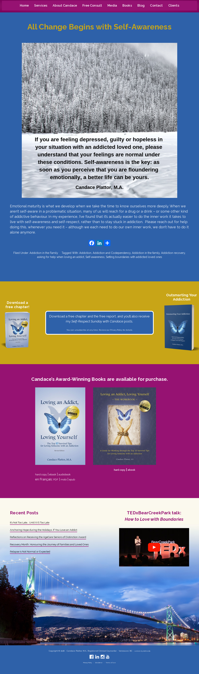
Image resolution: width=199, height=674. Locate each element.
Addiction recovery (173, 252)
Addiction (85, 252)
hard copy (42, 474)
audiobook (73, 474)
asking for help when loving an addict (60, 257)
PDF (56, 479)
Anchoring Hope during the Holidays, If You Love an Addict (53, 530)
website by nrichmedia (142, 651)
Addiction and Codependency (112, 252)
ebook (57, 474)
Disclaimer (100, 662)
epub (75, 479)
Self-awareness (95, 257)
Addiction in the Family (44, 252)
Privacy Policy (116, 330)
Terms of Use (114, 662)
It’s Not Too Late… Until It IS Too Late (37, 522)
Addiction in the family (146, 252)
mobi (66, 479)
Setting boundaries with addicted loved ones (134, 257)
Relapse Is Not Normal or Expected (37, 561)
